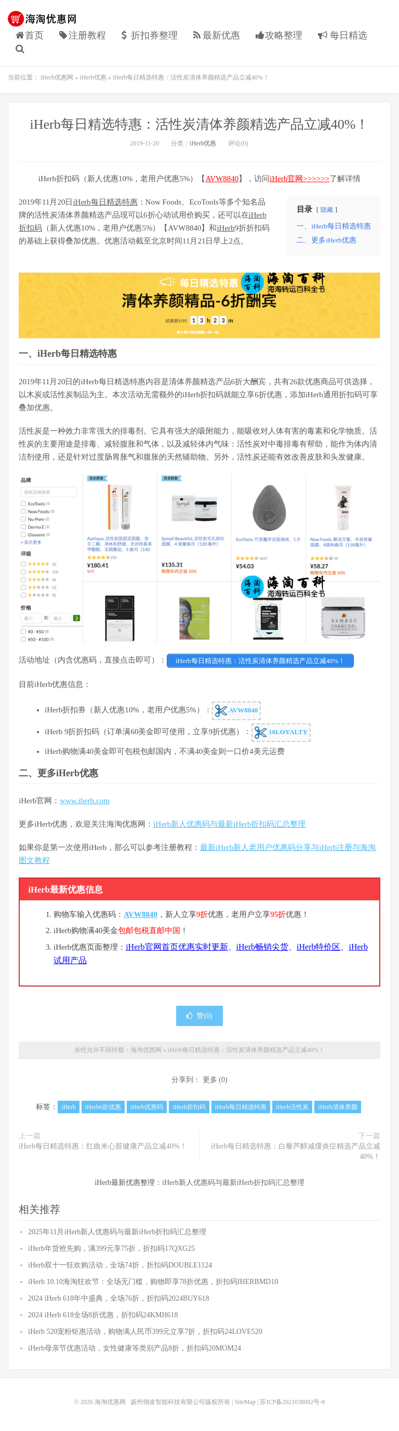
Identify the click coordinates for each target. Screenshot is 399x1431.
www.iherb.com (85, 801)
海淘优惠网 (44, 18)
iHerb (225, 228)
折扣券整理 (150, 35)
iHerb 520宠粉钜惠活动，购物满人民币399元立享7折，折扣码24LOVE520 (145, 1331)
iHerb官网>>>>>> (299, 178)
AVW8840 (221, 178)
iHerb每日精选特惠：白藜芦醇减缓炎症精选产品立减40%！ (295, 1151)
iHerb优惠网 (57, 77)
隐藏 (327, 209)
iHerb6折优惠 (103, 1107)
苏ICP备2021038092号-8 (292, 1402)
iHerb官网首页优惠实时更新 (177, 946)
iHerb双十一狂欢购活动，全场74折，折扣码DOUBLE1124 (120, 1265)
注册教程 (82, 35)
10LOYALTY (281, 732)
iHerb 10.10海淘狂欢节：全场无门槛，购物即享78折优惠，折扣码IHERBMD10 (153, 1282)
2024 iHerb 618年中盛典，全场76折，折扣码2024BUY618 (118, 1298)
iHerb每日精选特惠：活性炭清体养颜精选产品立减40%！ (199, 124)
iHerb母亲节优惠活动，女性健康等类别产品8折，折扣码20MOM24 (134, 1348)
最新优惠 (216, 35)
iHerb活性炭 (292, 1107)
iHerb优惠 (92, 77)
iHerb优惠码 (146, 1107)
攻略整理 (279, 35)
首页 (30, 35)
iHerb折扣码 (188, 1107)
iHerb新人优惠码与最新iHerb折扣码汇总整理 (229, 824)
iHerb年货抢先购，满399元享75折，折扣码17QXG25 (111, 1248)
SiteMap (245, 1402)
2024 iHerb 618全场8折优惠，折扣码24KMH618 (103, 1315)
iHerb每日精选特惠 (105, 202)
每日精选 (342, 35)
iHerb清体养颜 (337, 1107)
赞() (199, 1016)
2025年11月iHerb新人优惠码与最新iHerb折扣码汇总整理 (117, 1232)
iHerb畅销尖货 (262, 946)
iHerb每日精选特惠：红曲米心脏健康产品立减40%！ (103, 1146)
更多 (210, 1080)
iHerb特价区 (318, 946)
